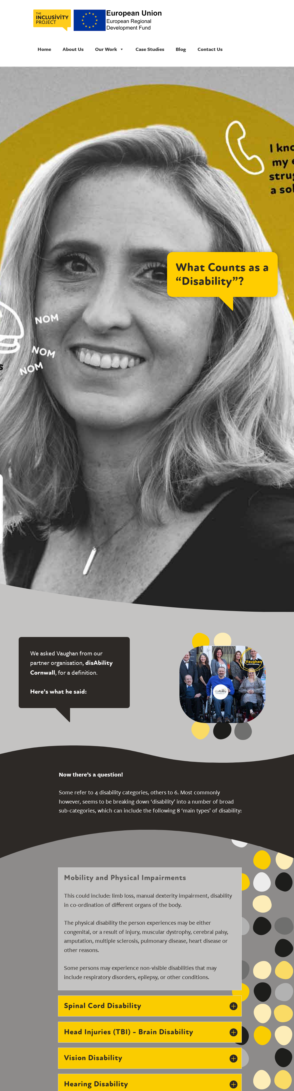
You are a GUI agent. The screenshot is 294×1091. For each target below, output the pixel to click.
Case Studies (150, 49)
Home (44, 49)
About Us (73, 49)
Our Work (109, 49)
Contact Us (210, 49)
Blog (181, 49)
